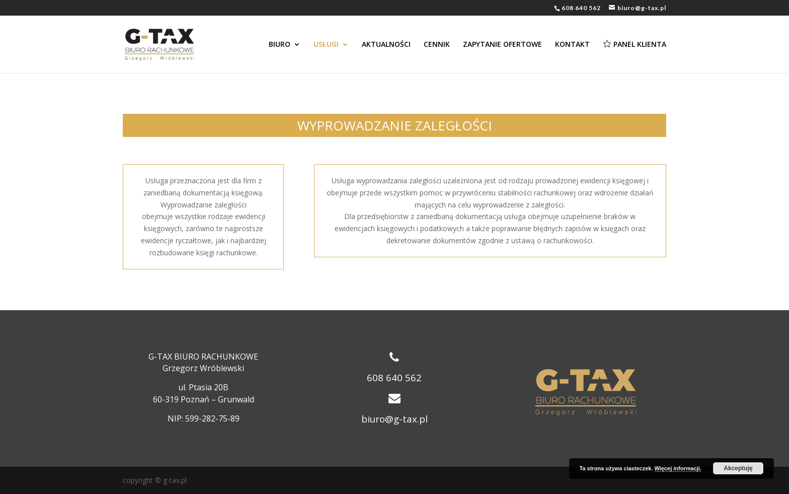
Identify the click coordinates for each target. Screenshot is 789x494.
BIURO (279, 45)
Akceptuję (738, 468)
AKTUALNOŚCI (386, 45)
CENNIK (437, 45)
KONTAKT (572, 45)
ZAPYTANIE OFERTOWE (502, 45)
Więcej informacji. (678, 468)
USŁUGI (326, 45)
